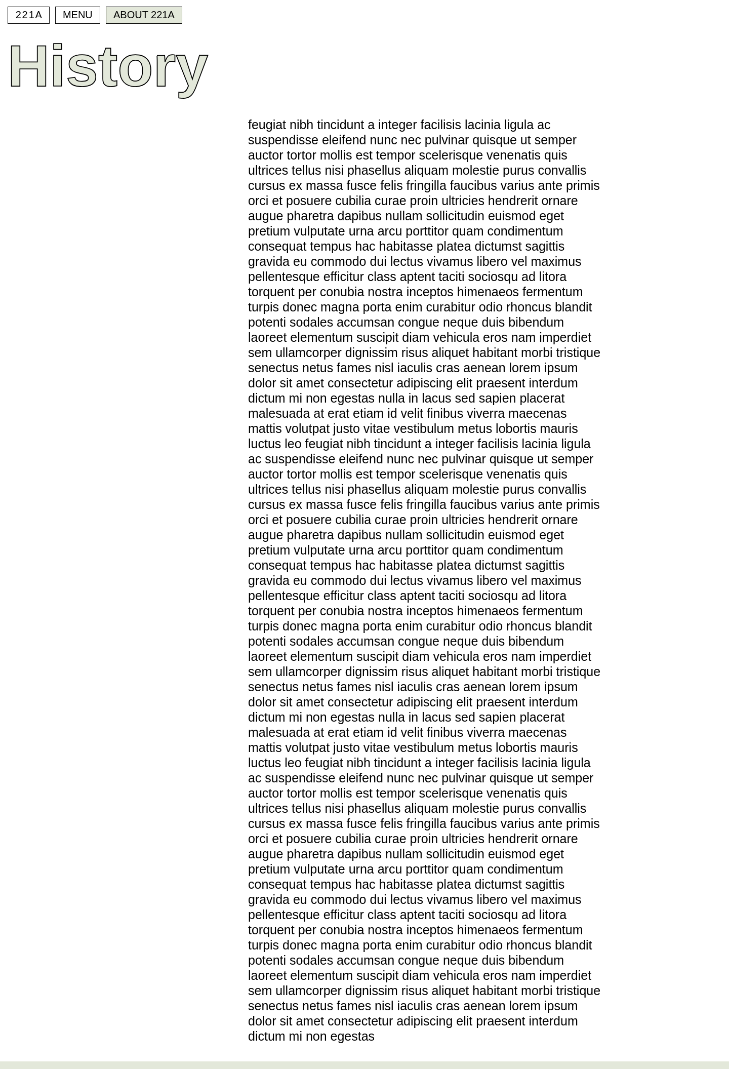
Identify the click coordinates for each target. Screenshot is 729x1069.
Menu (78, 14)
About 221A (144, 14)
